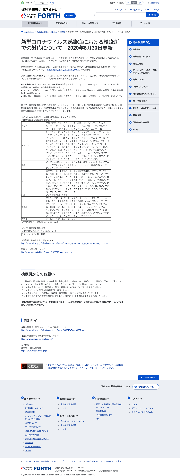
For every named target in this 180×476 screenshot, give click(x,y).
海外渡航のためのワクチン (145, 94)
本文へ (120, 10)
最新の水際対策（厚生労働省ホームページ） (109, 403)
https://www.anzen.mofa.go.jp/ (34, 351)
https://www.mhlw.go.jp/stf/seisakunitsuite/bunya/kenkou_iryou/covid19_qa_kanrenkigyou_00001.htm (65, 243)
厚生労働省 (154, 3)
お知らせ (137, 49)
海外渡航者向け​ (141, 42)
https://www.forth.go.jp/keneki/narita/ (37, 339)
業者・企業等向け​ (70, 412)
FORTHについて (135, 10)
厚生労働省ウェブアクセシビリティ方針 (104, 459)
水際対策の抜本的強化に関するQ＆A (63, 70)
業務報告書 (101, 409)
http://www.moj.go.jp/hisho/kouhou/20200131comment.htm (46, 252)
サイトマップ (153, 10)
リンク (136, 129)
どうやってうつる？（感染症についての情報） (145, 71)
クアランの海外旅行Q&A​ (142, 410)
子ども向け (137, 397)
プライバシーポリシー (71, 459)
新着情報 (137, 115)
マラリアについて (141, 87)
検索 (153, 15)
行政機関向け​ (103, 397)
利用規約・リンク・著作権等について (40, 459)
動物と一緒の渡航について (145, 108)
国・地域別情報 (140, 101)
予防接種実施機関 (141, 122)
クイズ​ (134, 402)
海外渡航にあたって (142, 56)
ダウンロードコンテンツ (142, 406)
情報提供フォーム (146, 386)
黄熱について (139, 79)
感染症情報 (138, 64)
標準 (134, 3)
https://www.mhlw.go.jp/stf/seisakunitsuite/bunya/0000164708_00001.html (53, 330)
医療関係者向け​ (68, 397)
